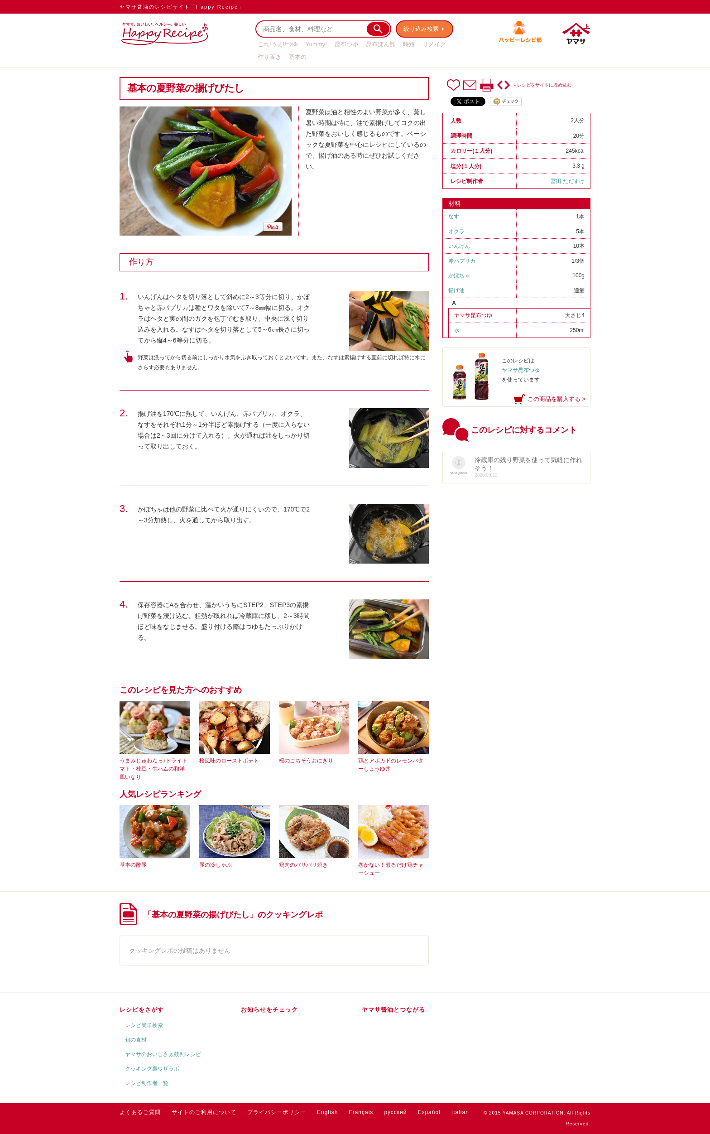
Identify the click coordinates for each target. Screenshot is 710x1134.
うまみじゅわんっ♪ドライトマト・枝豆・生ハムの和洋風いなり (153, 769)
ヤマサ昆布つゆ (473, 315)
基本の (298, 56)
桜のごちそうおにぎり (306, 761)
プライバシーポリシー (276, 1112)
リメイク (434, 44)
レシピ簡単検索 (144, 1025)
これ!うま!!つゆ (278, 44)
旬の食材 (136, 1040)
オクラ (456, 231)
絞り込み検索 (421, 28)
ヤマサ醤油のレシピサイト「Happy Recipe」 (182, 7)
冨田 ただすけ (568, 181)
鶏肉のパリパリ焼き (303, 865)
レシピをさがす (142, 1009)
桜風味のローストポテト (229, 761)
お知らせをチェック (269, 1009)
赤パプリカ (461, 261)
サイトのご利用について (204, 1112)
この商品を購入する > (556, 399)
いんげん (459, 246)
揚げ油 (456, 290)
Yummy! (316, 44)
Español (428, 1112)
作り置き (269, 56)
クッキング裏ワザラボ (152, 1069)
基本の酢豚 (133, 865)
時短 (409, 44)
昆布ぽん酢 (380, 44)
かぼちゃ (459, 275)
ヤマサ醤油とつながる (393, 1009)
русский (395, 1112)
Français (361, 1112)
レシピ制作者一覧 (146, 1083)
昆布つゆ (346, 44)
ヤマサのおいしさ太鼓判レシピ (163, 1054)
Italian (460, 1112)
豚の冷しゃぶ (215, 865)
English (327, 1112)
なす (453, 216)
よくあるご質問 (140, 1112)
